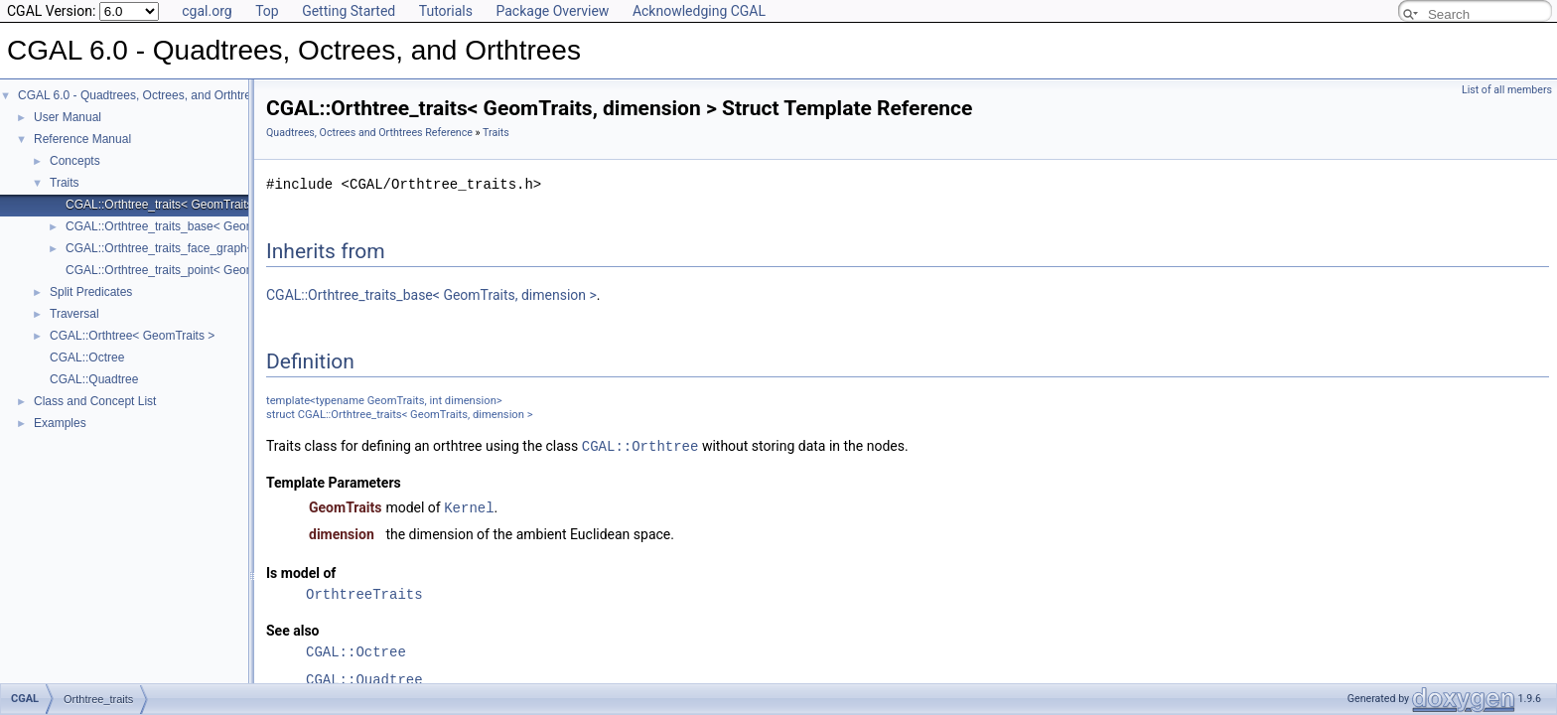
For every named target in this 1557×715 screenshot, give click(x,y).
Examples (60, 423)
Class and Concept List (95, 401)
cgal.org (206, 11)
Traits (64, 183)
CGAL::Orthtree (640, 445)
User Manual (67, 117)
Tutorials (446, 11)
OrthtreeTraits (364, 592)
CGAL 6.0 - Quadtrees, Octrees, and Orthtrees (141, 95)
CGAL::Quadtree (94, 379)
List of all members (1507, 89)
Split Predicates (91, 292)
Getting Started (348, 11)
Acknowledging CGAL (699, 11)
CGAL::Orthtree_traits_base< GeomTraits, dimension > (431, 295)
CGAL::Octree (87, 357)
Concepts (75, 161)
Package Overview (552, 11)
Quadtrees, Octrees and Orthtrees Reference (369, 132)
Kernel (469, 506)
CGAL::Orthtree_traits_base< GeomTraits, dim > (194, 226)
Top (267, 11)
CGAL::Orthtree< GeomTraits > (132, 336)
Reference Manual (82, 139)
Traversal (74, 314)
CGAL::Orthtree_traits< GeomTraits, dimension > (195, 205)
